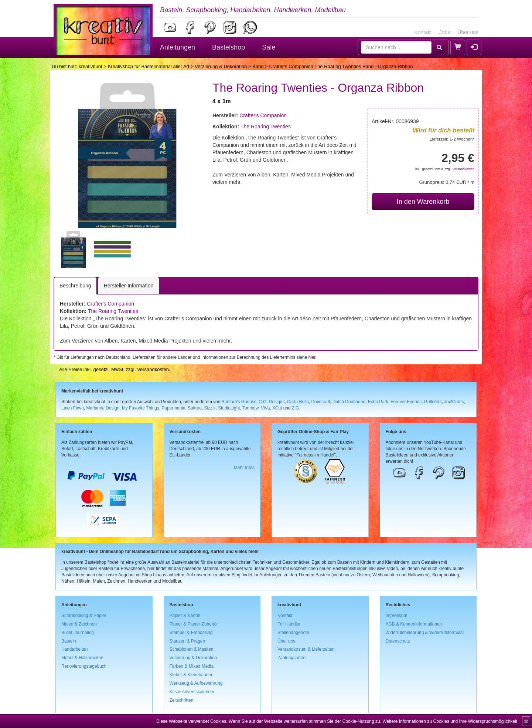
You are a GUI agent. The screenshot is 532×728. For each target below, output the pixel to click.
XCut (277, 408)
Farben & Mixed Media (192, 666)
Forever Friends (406, 401)
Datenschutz (398, 641)
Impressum (396, 615)
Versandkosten (463, 169)
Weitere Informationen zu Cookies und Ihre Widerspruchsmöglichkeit (449, 721)
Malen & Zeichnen (79, 624)
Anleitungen (177, 47)
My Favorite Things (140, 408)
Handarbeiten (74, 649)
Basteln (68, 641)
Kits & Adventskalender (192, 691)
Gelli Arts (433, 401)
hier (311, 357)
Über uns (467, 32)
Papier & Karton (185, 615)
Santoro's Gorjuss (239, 401)
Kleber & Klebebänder (191, 674)
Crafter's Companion (263, 115)
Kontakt (423, 32)
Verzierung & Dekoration (221, 66)
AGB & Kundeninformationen (414, 624)
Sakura (195, 408)
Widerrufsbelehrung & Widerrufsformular (425, 632)
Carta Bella (298, 401)
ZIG (295, 408)
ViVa (265, 408)
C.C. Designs (271, 401)
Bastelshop (228, 47)
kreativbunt (90, 66)
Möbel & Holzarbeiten (82, 657)
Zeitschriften (182, 700)
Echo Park (378, 401)
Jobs (444, 32)
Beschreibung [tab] (75, 286)
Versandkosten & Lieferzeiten (306, 649)
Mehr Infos (244, 467)
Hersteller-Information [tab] (129, 286)
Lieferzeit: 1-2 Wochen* (452, 138)
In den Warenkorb (423, 201)
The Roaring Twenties (266, 126)
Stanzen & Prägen (187, 641)
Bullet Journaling (77, 632)
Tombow (250, 408)
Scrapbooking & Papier (83, 615)
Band (257, 66)
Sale (268, 47)
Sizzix (209, 408)
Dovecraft (320, 401)
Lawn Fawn (72, 408)
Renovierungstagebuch (83, 666)
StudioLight (229, 408)
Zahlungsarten (291, 657)
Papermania (173, 408)
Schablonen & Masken (192, 649)
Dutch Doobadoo (348, 401)
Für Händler (289, 624)
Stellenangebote (293, 632)
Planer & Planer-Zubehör (194, 624)
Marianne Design (102, 408)
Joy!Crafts (454, 401)
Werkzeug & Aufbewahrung (196, 683)
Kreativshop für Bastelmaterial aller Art (148, 66)
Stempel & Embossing (191, 632)
